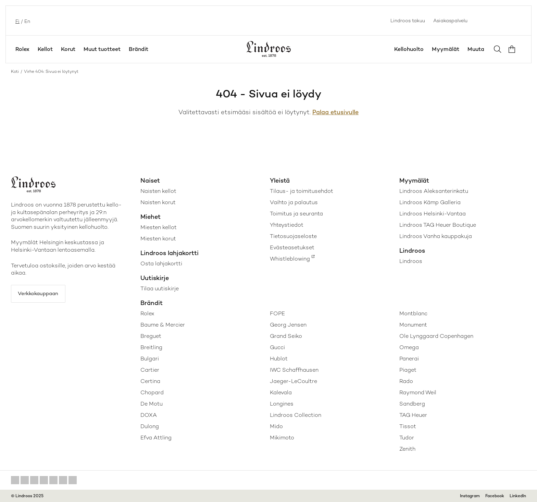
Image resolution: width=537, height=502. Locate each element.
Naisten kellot (158, 191)
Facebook (494, 496)
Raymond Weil (417, 392)
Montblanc (413, 313)
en (26, 20)
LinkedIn (518, 496)
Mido (276, 426)
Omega (409, 347)
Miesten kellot (158, 227)
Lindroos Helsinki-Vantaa (432, 213)
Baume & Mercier (162, 324)
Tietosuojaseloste (293, 236)
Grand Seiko (286, 336)
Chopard (152, 392)
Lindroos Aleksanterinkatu (433, 191)
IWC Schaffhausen (294, 369)
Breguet (150, 336)
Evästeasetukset (292, 247)
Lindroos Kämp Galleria (430, 202)
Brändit (138, 49)
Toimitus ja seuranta (296, 213)
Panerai (409, 358)
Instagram (470, 496)
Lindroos (410, 261)
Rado (406, 381)
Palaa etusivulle (335, 112)
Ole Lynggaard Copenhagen (436, 336)
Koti (15, 71)
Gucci (277, 347)
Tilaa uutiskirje (159, 288)
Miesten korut (158, 238)
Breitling (151, 347)
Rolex (22, 49)
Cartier (149, 369)
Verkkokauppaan (42, 294)
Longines (282, 403)
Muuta (475, 49)
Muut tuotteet (102, 49)
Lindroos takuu (407, 20)
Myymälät (445, 49)
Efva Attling (156, 437)
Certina (150, 381)
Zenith (407, 448)
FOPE (277, 313)
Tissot (407, 426)
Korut (68, 49)
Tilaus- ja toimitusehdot (301, 191)
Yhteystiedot (286, 224)
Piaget (407, 369)
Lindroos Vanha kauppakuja (435, 236)
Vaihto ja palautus (294, 202)
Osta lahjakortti (161, 263)
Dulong (149, 426)
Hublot (279, 358)
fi (17, 20)
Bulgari (149, 358)
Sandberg (412, 403)
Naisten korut (158, 202)
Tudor (406, 437)
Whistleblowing (290, 258)
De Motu (151, 403)
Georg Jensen (288, 324)
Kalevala (281, 392)
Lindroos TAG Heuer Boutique (437, 224)
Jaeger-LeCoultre (293, 381)
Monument (413, 324)
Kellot (45, 49)
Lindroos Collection (295, 415)
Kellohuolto (409, 49)
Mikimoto (282, 437)
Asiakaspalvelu (450, 20)
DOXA (148, 415)
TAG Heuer (413, 415)
